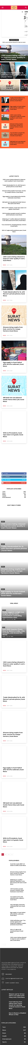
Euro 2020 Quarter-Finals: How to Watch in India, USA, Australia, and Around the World (13, 632)
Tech (4, 627)
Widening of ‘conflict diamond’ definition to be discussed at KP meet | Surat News (14, 219)
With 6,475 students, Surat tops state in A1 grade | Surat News (13, 434)
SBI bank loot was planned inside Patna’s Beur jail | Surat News (17, 143)
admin (3, 619)
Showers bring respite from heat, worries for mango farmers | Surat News (16, 126)
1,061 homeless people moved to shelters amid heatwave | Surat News (17, 890)
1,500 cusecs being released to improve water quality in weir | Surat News (14, 258)
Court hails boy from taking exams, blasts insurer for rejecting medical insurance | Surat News (17, 1005)
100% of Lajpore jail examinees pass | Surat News (14, 231)
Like (24, 473)
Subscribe (23, 482)
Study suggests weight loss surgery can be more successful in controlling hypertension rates (13, 614)
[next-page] (12, 854)
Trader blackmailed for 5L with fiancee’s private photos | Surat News (17, 99)
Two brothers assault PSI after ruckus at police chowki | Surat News (17, 134)
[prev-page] (2, 945)
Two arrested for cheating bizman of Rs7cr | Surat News (14, 225)
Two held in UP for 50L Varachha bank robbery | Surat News (17, 898)
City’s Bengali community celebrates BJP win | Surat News (17, 906)
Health (4, 610)
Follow (23, 476)
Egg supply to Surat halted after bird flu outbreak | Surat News (17, 108)
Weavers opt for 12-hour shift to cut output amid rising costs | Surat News (17, 995)
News (4, 265)
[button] (2, 8)
